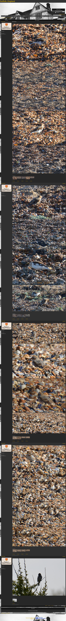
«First (46, 605)
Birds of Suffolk (9, 17)
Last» (52, 605)
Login (63, 11)
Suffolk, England (3, 17)
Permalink (64, 21)
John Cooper (3, 21)
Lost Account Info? (62, 14)
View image (14, 603)
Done (64, 606)
